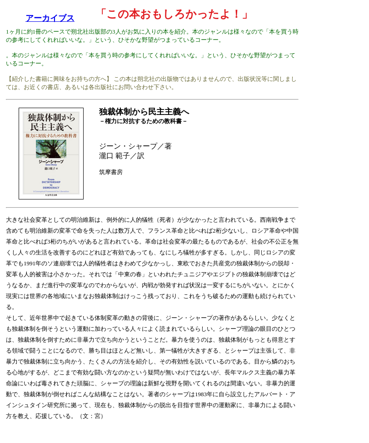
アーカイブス (50, 18)
